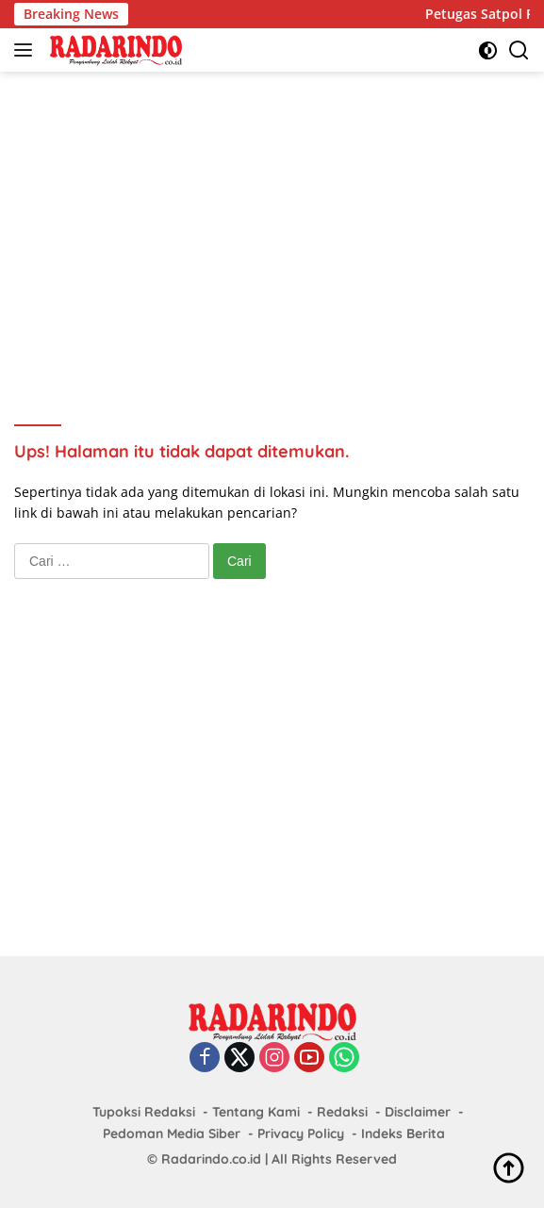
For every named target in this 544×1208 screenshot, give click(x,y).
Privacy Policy (300, 1133)
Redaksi (342, 1111)
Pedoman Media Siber (171, 1133)
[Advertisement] (279, 223)
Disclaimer (418, 1111)
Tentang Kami (256, 1111)
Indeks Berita (403, 1133)
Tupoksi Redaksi (143, 1111)
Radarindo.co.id (211, 1158)
